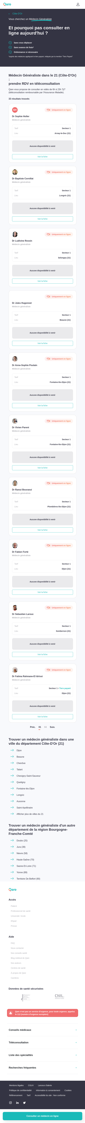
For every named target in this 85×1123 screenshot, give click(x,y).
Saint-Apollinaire (25, 808)
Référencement (15, 1095)
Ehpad (13, 921)
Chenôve (21, 763)
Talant (20, 769)
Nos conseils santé (19, 953)
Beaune (20, 757)
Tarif (28, 1095)
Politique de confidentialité (20, 1090)
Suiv (52, 727)
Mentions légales (16, 1085)
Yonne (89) (22, 872)
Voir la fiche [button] (42, 157)
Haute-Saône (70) (25, 859)
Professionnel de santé (20, 911)
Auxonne (21, 801)
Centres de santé (18, 968)
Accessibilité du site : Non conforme (50, 1095)
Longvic (20, 795)
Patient (14, 906)
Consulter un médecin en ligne (42, 1116)
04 (45, 727)
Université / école (18, 916)
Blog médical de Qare (20, 958)
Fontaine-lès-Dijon (26, 788)
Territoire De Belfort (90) (28, 879)
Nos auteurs (16, 963)
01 (40, 727)
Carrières (15, 978)
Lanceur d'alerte (45, 1085)
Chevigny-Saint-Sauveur (29, 776)
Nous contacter (17, 948)
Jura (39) (21, 847)
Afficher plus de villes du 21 (30, 814)
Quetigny (21, 782)
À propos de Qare (18, 973)
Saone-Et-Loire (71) (26, 866)
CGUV (31, 1085)
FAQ (13, 943)
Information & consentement (48, 1090)
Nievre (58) (22, 853)
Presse (14, 926)
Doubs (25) (22, 840)
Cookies (67, 1090)
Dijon (19, 750)
